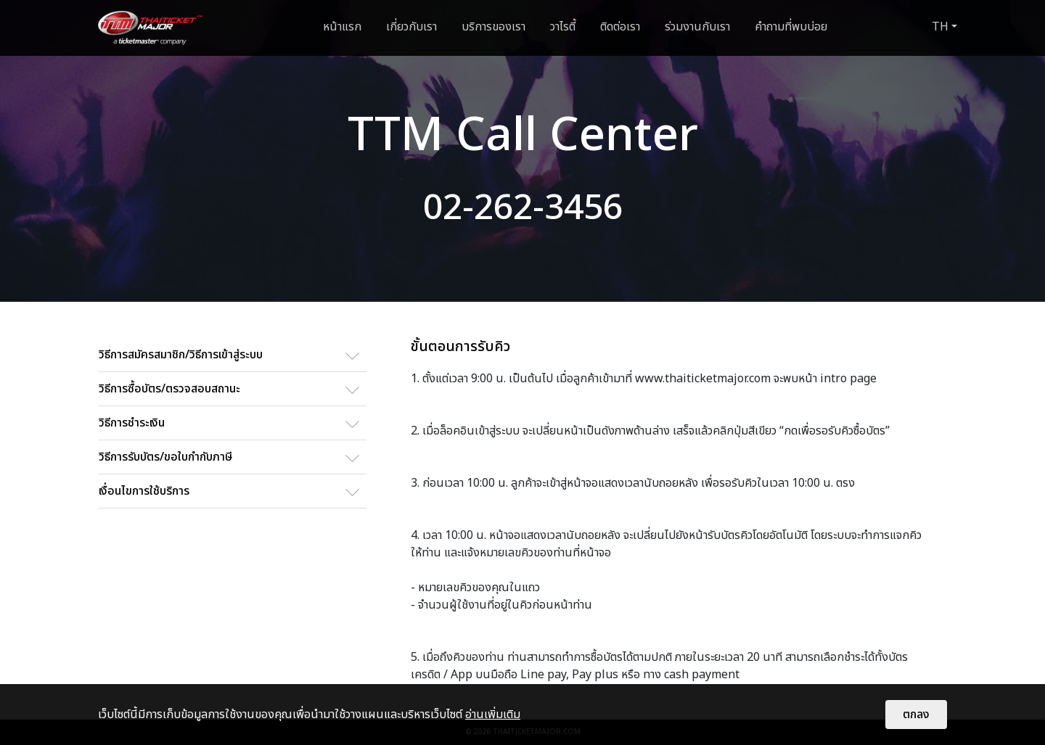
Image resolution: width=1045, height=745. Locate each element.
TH (940, 27)
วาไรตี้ (562, 27)
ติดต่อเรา (620, 27)
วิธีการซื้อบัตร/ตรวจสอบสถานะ (169, 389)
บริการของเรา (493, 27)
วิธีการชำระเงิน (132, 423)
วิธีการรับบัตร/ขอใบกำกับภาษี (165, 457)
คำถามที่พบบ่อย (791, 27)
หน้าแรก (342, 27)
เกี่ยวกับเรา (411, 27)
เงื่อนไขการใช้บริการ (144, 491)
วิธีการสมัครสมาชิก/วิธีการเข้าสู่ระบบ (181, 354)
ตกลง (916, 714)
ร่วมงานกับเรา (697, 27)
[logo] (150, 28)
